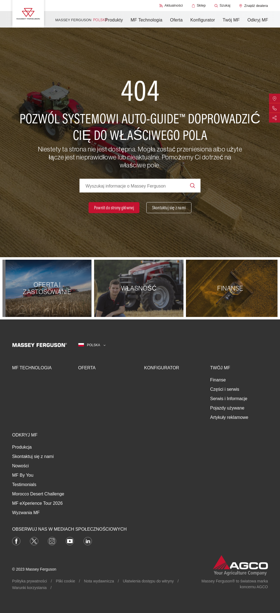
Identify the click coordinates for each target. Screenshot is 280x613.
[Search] (192, 185)
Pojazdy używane (227, 408)
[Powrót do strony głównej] (114, 207)
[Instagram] (52, 541)
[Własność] (140, 288)
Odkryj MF (257, 20)
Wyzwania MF (26, 512)
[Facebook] (16, 541)
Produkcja (22, 447)
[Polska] (92, 345)
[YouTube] (70, 541)
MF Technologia (146, 20)
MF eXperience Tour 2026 (37, 503)
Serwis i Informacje (228, 398)
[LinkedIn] (88, 541)
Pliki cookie (65, 581)
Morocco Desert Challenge (38, 494)
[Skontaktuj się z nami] (168, 207)
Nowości (20, 465)
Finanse (218, 380)
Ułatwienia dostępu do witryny (148, 581)
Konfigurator (202, 20)
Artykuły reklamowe (229, 417)
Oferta (176, 20)
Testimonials (24, 484)
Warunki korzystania (29, 587)
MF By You (22, 475)
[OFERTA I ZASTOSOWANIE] (48, 288)
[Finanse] (232, 288)
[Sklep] (199, 5)
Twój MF (231, 20)
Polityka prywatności (29, 581)
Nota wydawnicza (99, 581)
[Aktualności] (171, 5)
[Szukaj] (222, 5)
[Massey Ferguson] (28, 14)
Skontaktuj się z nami (33, 456)
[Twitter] (34, 541)
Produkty (114, 20)
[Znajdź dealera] (253, 5)
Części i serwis (224, 389)
